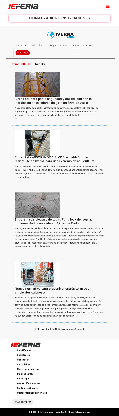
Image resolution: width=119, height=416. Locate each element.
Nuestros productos (28, 369)
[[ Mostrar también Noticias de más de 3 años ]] (59, 329)
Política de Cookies (27, 388)
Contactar (22, 52)
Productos (20, 45)
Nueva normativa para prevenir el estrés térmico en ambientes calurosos (53, 291)
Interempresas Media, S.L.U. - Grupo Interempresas (64, 412)
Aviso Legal (23, 378)
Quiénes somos (25, 373)
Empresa (87, 45)
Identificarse (24, 350)
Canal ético (23, 364)
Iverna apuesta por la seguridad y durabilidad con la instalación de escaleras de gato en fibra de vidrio (53, 101)
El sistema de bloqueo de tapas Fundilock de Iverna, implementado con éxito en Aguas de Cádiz (53, 221)
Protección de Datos (28, 383)
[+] (16, 118)
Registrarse (23, 355)
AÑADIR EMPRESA (23, 402)
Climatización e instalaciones (59, 18)
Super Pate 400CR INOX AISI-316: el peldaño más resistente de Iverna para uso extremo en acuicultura (54, 159)
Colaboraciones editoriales (32, 392)
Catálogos (51, 45)
